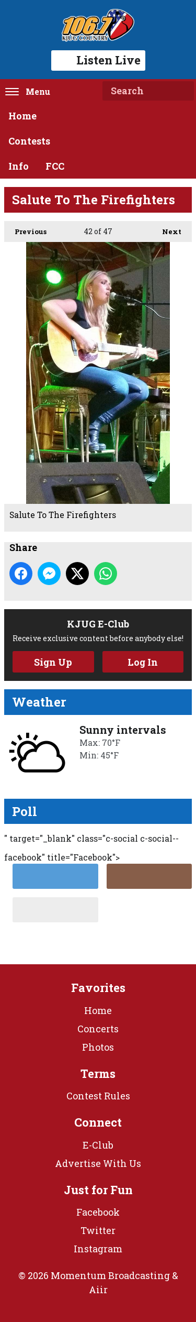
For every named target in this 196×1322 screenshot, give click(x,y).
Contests (29, 141)
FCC (54, 166)
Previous (25, 228)
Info (18, 166)
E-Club (98, 1145)
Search (182, 91)
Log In (143, 662)
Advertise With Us (98, 1163)
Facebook (98, 1212)
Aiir (98, 1289)
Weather (39, 701)
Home (22, 115)
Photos (98, 1047)
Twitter (98, 1230)
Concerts (98, 1028)
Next (166, 228)
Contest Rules (98, 1095)
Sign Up (53, 662)
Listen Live (98, 60)
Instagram (98, 1248)
